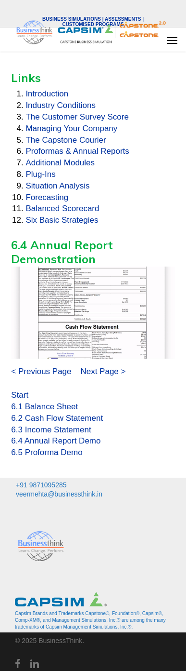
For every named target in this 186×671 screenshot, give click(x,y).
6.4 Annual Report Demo (55, 440)
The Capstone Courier (65, 140)
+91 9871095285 (41, 485)
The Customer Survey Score (76, 116)
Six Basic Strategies (61, 220)
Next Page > (102, 371)
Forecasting (46, 197)
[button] (172, 40)
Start (19, 395)
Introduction (46, 93)
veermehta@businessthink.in (59, 494)
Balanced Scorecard (62, 208)
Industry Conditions (60, 105)
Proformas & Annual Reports (77, 151)
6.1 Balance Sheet (44, 406)
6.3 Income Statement (51, 429)
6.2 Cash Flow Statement (57, 418)
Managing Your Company (71, 128)
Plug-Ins (40, 174)
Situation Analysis (57, 185)
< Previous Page (41, 371)
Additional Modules (60, 162)
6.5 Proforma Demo (46, 452)
